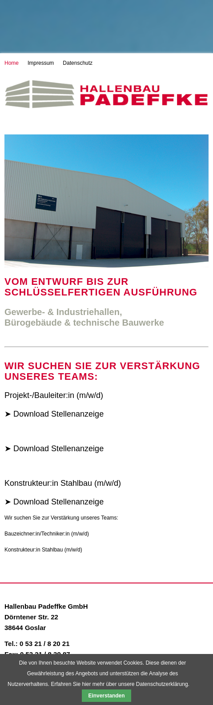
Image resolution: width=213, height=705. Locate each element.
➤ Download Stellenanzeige (54, 414)
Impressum (41, 63)
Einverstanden (106, 696)
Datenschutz (77, 63)
